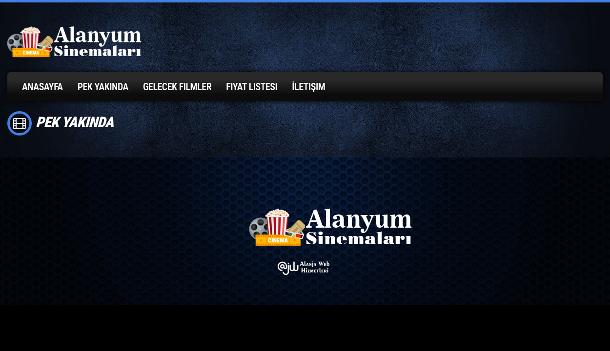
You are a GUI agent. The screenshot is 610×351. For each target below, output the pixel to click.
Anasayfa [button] (42, 87)
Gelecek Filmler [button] (177, 87)
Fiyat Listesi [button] (251, 87)
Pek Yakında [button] (103, 87)
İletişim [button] (308, 87)
